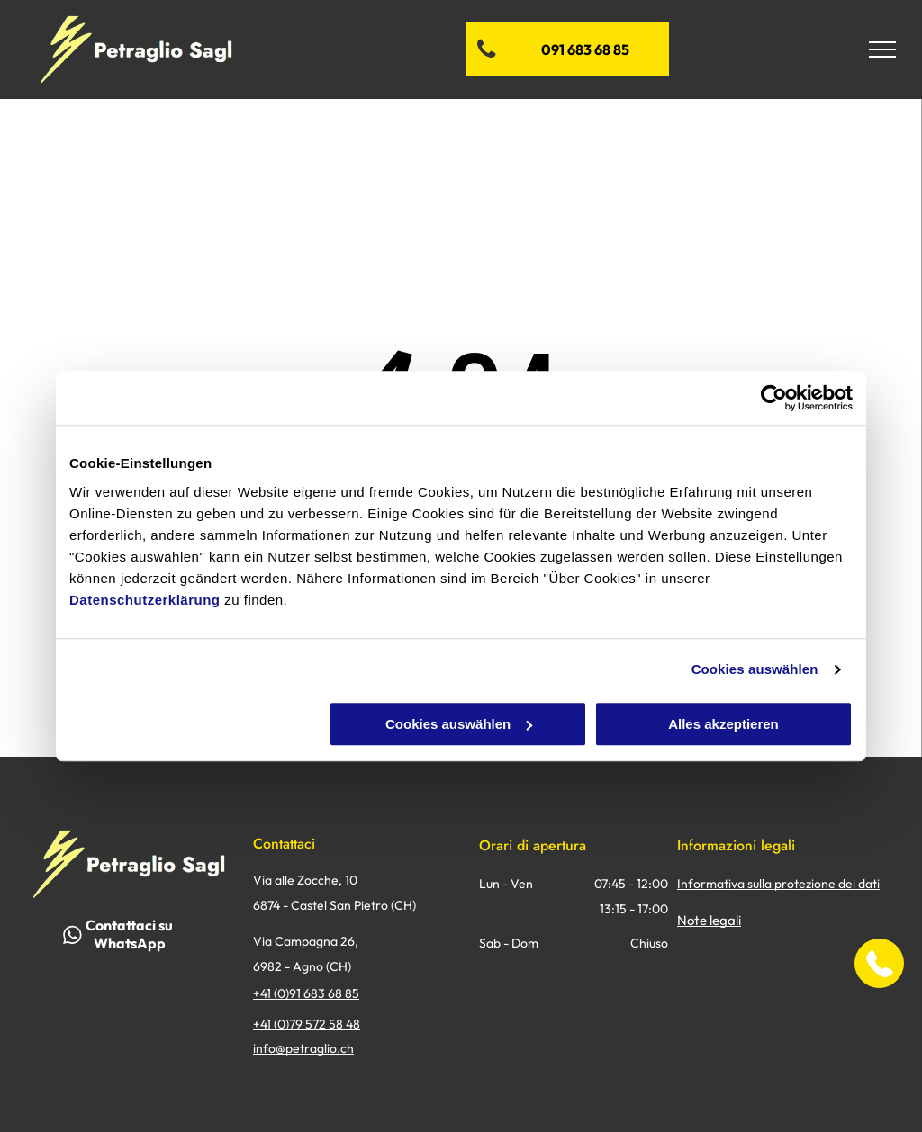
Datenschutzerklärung (145, 599)
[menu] (882, 49)
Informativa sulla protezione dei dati (778, 884)
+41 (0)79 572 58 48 (306, 1024)
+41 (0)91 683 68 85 (306, 993)
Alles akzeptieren (723, 724)
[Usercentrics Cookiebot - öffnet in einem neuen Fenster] (774, 397)
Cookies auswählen (755, 669)
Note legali (709, 920)
